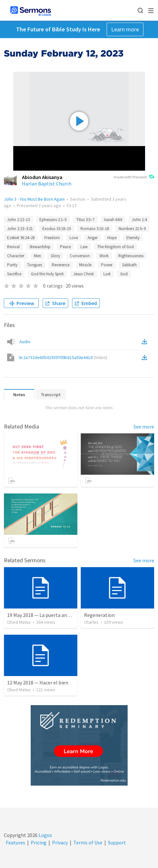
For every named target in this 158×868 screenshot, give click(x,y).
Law (84, 246)
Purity (12, 265)
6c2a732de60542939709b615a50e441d (63, 357)
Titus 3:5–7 (85, 219)
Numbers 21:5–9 (132, 228)
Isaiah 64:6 (113, 219)
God (124, 274)
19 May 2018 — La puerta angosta (43, 615)
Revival (13, 246)
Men (37, 256)
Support (117, 842)
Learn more (125, 29)
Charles (91, 622)
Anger (93, 237)
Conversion (80, 256)
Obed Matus (19, 622)
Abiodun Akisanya (42, 177)
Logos (44, 835)
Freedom (52, 237)
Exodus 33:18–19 (56, 228)
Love (73, 237)
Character (15, 256)
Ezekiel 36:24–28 (21, 237)
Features (15, 842)
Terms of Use (87, 842)
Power (106, 265)
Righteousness (130, 256)
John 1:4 (139, 219)
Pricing (39, 842)
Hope (112, 237)
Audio (24, 341)
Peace (65, 246)
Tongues (34, 265)
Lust (107, 274)
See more (143, 426)
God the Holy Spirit (47, 274)
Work (104, 256)
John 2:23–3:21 (20, 228)
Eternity (133, 237)
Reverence (60, 265)
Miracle (85, 265)
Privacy (60, 842)
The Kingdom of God (115, 246)
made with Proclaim (134, 177)
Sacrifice (14, 274)
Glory (55, 256)
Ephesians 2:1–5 (53, 219)
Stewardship (39, 246)
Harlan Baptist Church (46, 183)
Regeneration (99, 615)
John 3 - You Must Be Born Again (34, 199)
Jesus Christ (83, 274)
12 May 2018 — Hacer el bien (37, 682)
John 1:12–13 (18, 219)
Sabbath (129, 265)
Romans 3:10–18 (94, 228)
